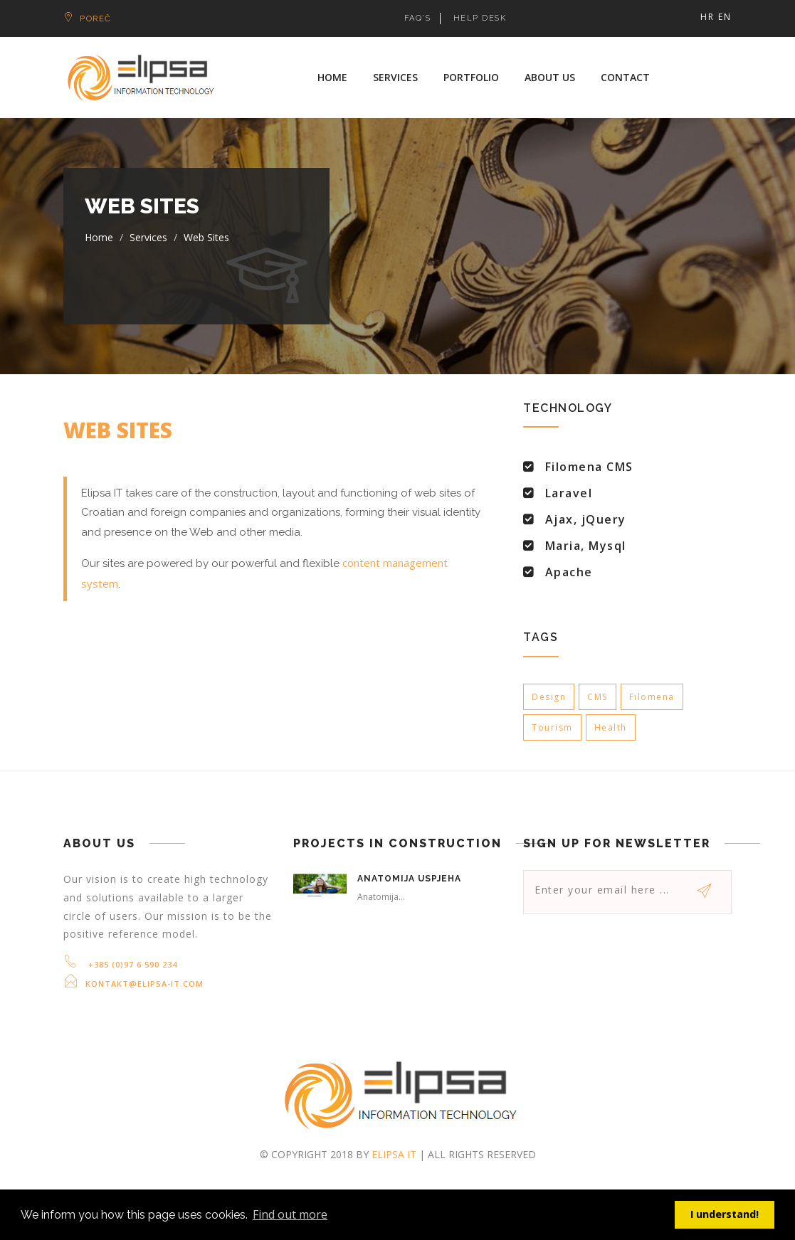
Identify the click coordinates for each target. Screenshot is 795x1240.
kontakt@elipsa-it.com (144, 983)
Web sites (206, 237)
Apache (569, 572)
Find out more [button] (290, 1214)
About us (550, 77)
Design (549, 697)
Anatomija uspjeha (409, 879)
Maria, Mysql (585, 545)
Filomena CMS (589, 467)
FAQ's (417, 18)
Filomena (652, 697)
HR (707, 17)
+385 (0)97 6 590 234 (131, 964)
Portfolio (471, 77)
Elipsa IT (394, 1154)
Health (610, 727)
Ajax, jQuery (585, 519)
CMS (597, 697)
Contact (625, 77)
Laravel (569, 493)
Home (332, 77)
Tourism (552, 727)
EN (725, 17)
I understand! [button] (724, 1214)
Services (395, 77)
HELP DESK (480, 18)
